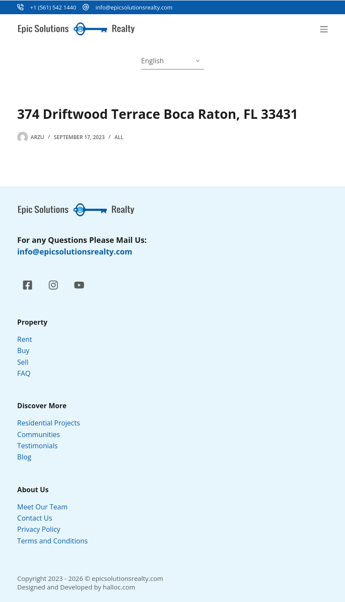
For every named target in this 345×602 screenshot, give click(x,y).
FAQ (24, 373)
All (118, 137)
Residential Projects (48, 423)
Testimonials (37, 445)
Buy (23, 350)
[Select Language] (172, 61)
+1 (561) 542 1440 (53, 7)
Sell (22, 362)
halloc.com (119, 587)
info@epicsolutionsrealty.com (133, 7)
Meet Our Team (42, 507)
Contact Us (34, 518)
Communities (38, 434)
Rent (24, 339)
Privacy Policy (39, 529)
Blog (24, 457)
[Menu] (324, 29)
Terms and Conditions (53, 541)
